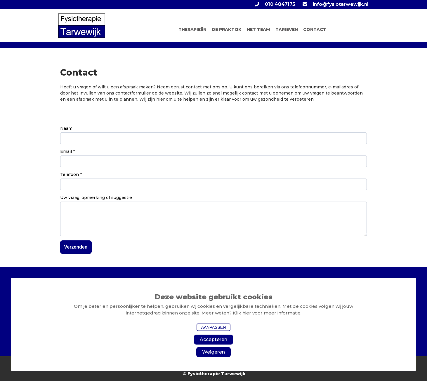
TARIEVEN (286, 29)
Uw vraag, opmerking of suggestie (96, 197)
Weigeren (213, 352)
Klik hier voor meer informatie (267, 313)
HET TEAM (258, 29)
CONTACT (314, 29)
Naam (66, 128)
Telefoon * (71, 174)
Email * (67, 151)
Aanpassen (213, 327)
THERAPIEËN (192, 29)
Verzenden (76, 246)
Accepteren (213, 339)
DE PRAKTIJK (227, 29)
